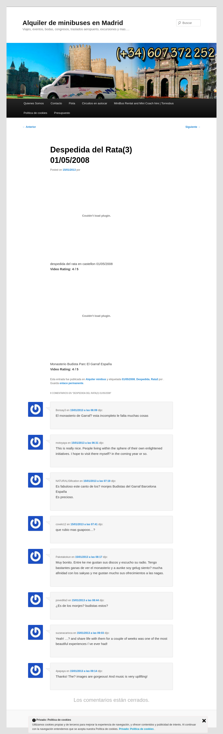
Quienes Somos (34, 103)
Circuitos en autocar (94, 103)
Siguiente (192, 126)
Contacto (56, 103)
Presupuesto (62, 113)
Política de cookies (35, 113)
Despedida (143, 379)
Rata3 (154, 379)
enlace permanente (71, 383)
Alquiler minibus (96, 379)
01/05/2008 (128, 379)
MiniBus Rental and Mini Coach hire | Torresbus (144, 103)
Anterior (29, 126)
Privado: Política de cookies (136, 729)
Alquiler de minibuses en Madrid (72, 22)
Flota (72, 103)
